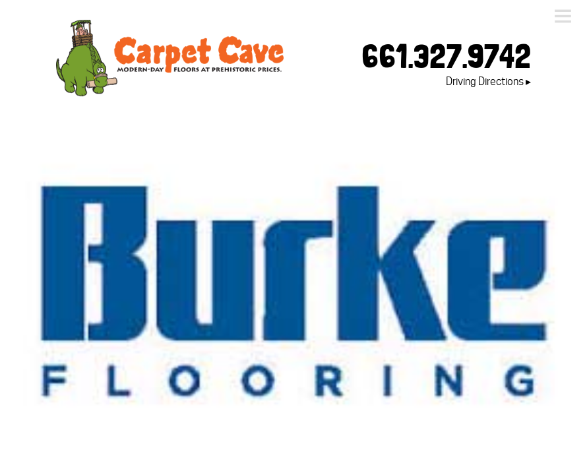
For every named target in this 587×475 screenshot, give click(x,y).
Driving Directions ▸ (488, 81)
